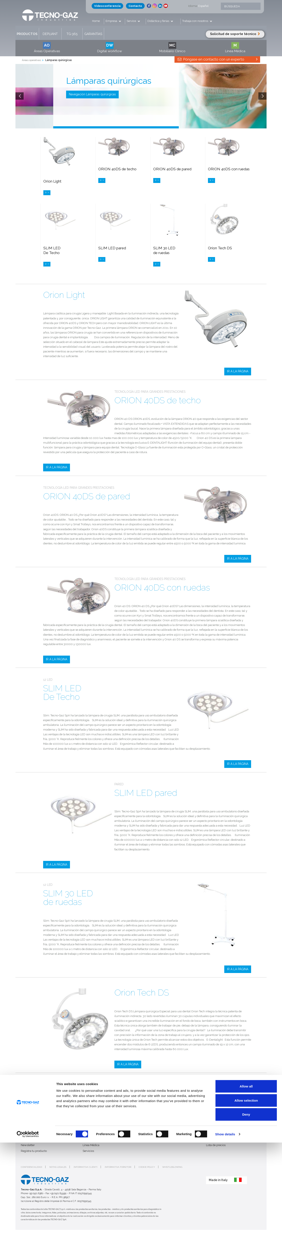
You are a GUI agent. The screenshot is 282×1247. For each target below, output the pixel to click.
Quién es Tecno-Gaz (33, 1134)
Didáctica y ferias (158, 21)
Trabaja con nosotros (195, 21)
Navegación (92, 94)
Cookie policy (147, 1167)
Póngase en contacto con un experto (217, 59)
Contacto (135, 6)
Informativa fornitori (118, 1167)
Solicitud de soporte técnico (235, 34)
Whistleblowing (172, 1167)
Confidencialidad (31, 1167)
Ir (47, 192)
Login (209, 1134)
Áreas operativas (31, 60)
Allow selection (246, 1205)
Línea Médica (235, 47)
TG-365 (72, 34)
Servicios (88, 1151)
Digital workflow (109, 47)
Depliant (50, 34)
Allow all (246, 1190)
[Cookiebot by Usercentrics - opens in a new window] (28, 1238)
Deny (246, 1219)
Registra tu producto (34, 1151)
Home (96, 21)
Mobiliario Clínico (172, 47)
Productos (27, 34)
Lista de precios (216, 1145)
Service (132, 21)
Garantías (93, 34)
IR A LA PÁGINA (237, 371)
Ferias (148, 1134)
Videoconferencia (107, 6)
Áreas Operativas (47, 47)
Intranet (211, 1139)
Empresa (112, 21)
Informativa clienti (85, 1167)
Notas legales (57, 1167)
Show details (225, 1238)
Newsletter (28, 1145)
